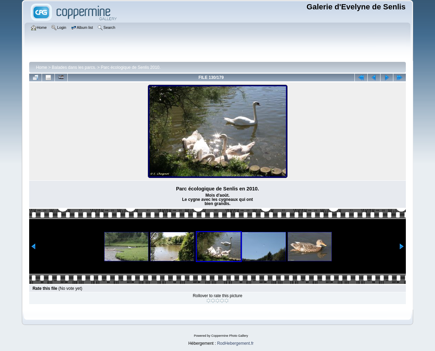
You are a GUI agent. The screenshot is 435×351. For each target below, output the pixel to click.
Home (41, 67)
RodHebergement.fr (235, 343)
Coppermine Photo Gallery (229, 335)
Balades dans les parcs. (74, 67)
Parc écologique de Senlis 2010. (130, 67)
